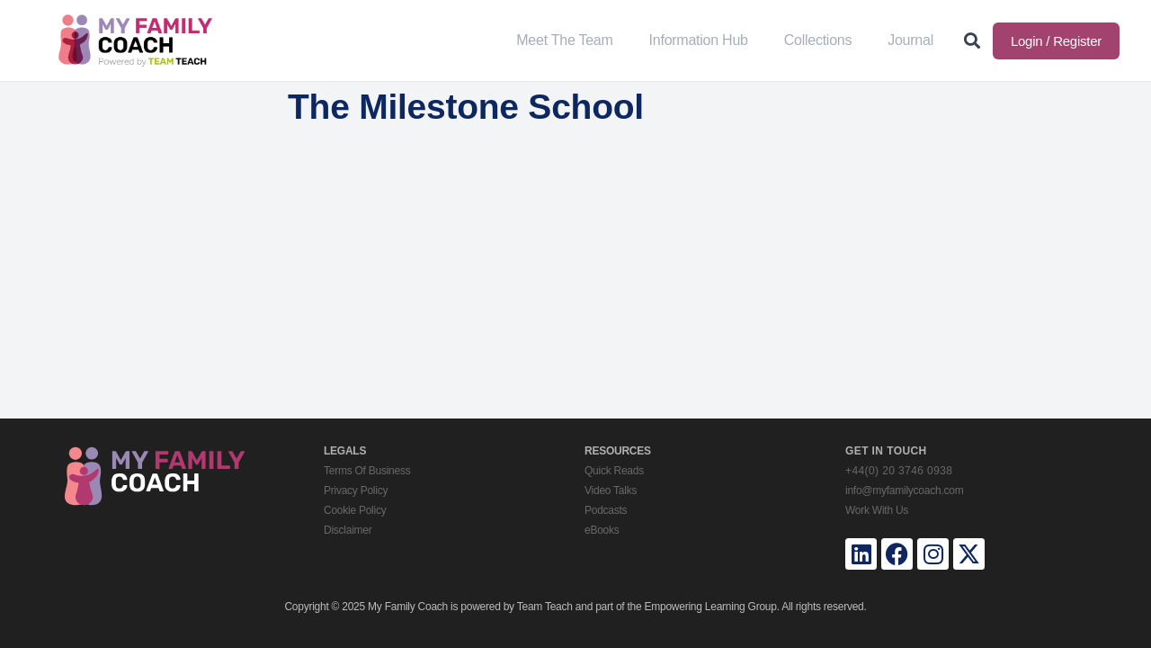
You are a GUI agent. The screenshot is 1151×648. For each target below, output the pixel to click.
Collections (818, 40)
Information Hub (698, 40)
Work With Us (876, 510)
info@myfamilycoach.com (904, 490)
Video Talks (610, 490)
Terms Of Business (367, 470)
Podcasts (605, 510)
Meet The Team (564, 40)
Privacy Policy (356, 490)
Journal (910, 40)
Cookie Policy (355, 510)
